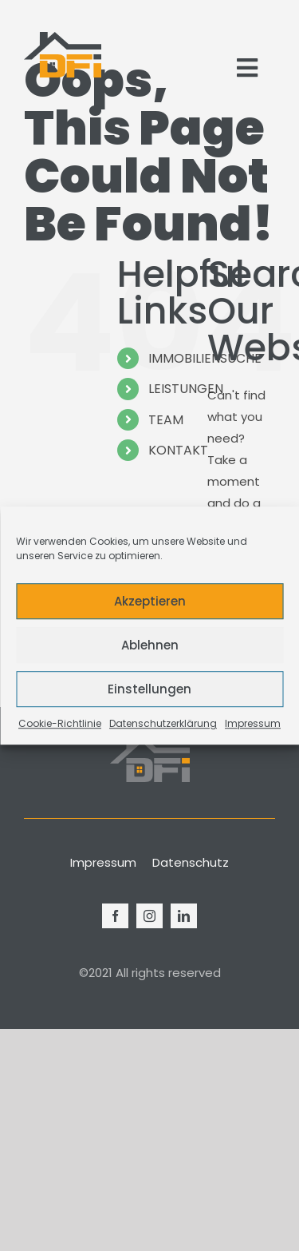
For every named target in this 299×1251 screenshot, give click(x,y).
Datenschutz (190, 862)
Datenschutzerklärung (163, 723)
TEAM (165, 420)
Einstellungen (149, 689)
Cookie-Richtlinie (59, 723)
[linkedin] (184, 916)
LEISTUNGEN (185, 388)
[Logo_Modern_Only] (62, 54)
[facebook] (115, 916)
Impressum (253, 723)
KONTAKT (178, 450)
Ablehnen (150, 645)
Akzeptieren (150, 601)
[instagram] (149, 916)
